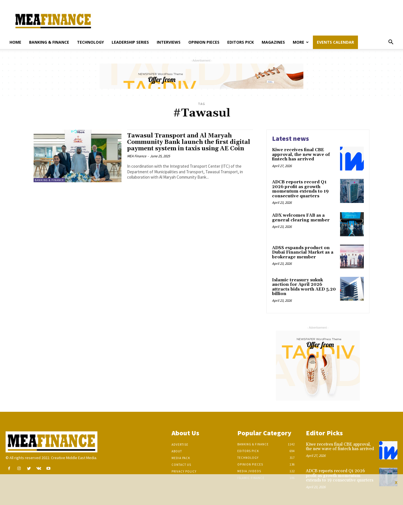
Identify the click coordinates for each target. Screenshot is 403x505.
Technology (90, 42)
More (301, 42)
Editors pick (240, 42)
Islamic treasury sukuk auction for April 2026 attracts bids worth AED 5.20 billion (304, 287)
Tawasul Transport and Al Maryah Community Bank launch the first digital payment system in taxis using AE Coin (188, 142)
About (177, 451)
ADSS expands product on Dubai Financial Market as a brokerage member (302, 252)
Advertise (180, 444)
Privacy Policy (184, 471)
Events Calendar (335, 42)
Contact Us (181, 465)
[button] (390, 42)
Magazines (273, 42)
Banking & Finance (49, 42)
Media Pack (181, 458)
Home (15, 42)
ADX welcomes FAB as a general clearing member (301, 218)
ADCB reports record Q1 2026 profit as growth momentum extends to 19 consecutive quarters (300, 189)
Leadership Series (130, 42)
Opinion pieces (203, 42)
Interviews (169, 42)
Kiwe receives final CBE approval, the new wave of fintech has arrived (301, 154)
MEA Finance (136, 156)
